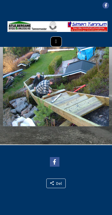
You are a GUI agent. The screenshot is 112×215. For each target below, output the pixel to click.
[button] (105, 5)
